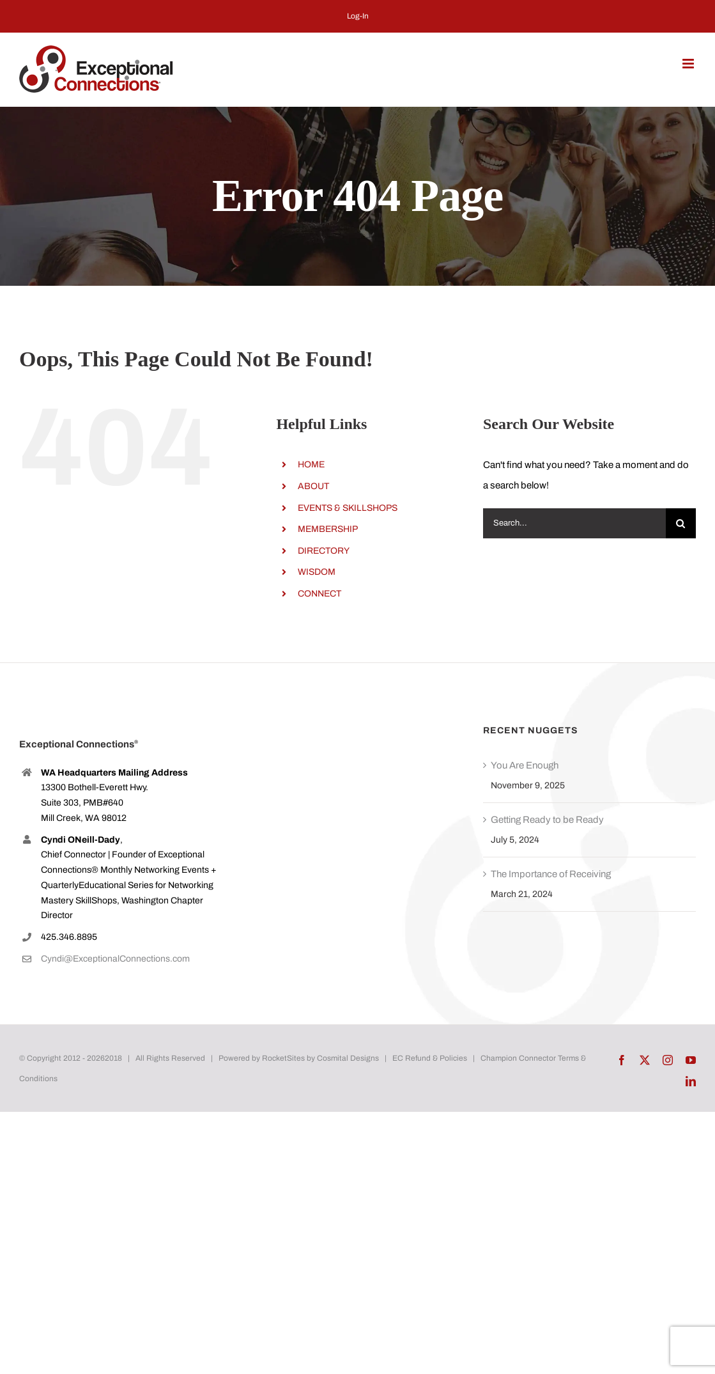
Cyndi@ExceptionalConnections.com (115, 959)
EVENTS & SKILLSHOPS (347, 508)
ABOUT (313, 486)
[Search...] (574, 523)
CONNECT (319, 593)
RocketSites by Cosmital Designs (320, 1058)
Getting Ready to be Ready (547, 820)
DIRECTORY (324, 551)
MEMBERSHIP (328, 529)
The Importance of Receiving (551, 874)
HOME (311, 464)
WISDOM (316, 572)
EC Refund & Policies (429, 1058)
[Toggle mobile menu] (689, 63)
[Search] (681, 523)
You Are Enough (524, 765)
